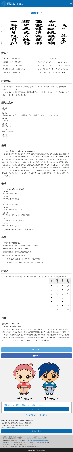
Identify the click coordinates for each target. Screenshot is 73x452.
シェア (36, 355)
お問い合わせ (36, 431)
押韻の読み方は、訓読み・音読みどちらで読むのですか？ (23, 405)
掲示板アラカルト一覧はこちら (36, 415)
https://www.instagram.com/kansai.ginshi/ (38, 440)
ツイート (36, 349)
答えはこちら (36, 409)
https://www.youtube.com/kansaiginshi (36, 438)
